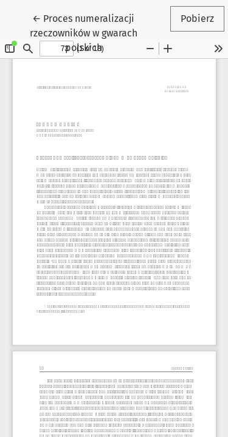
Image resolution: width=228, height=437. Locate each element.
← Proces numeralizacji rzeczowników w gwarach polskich (97, 32)
